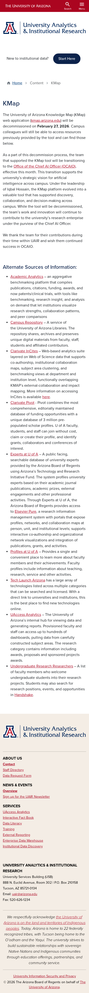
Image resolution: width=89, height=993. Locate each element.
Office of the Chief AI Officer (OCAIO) (44, 166)
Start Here (66, 58)
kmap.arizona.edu (46, 120)
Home (17, 83)
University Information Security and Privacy (44, 976)
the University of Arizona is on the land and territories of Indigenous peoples (44, 923)
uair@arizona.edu (24, 894)
